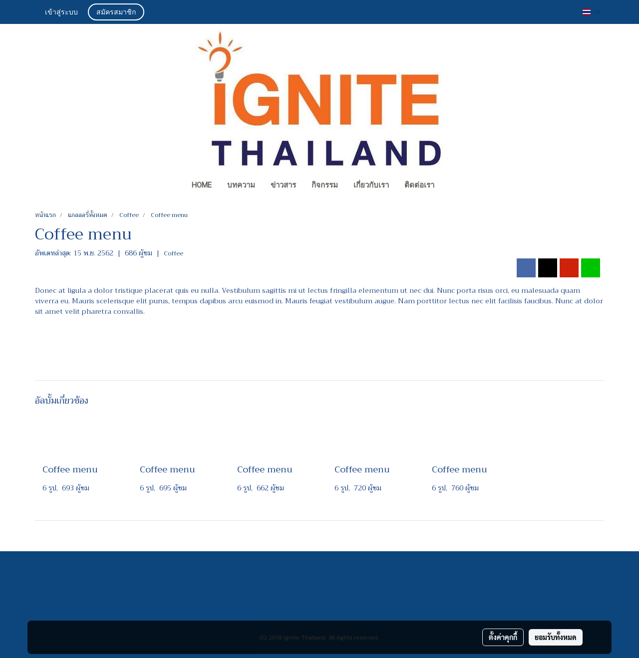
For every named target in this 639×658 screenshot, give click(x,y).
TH (591, 11)
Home (202, 185)
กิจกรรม (325, 185)
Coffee (173, 253)
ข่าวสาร (283, 185)
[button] (451, 186)
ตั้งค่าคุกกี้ (503, 637)
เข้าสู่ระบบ (61, 12)
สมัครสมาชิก (116, 12)
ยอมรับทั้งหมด (556, 637)
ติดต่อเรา (419, 185)
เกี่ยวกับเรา (371, 185)
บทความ (241, 185)
